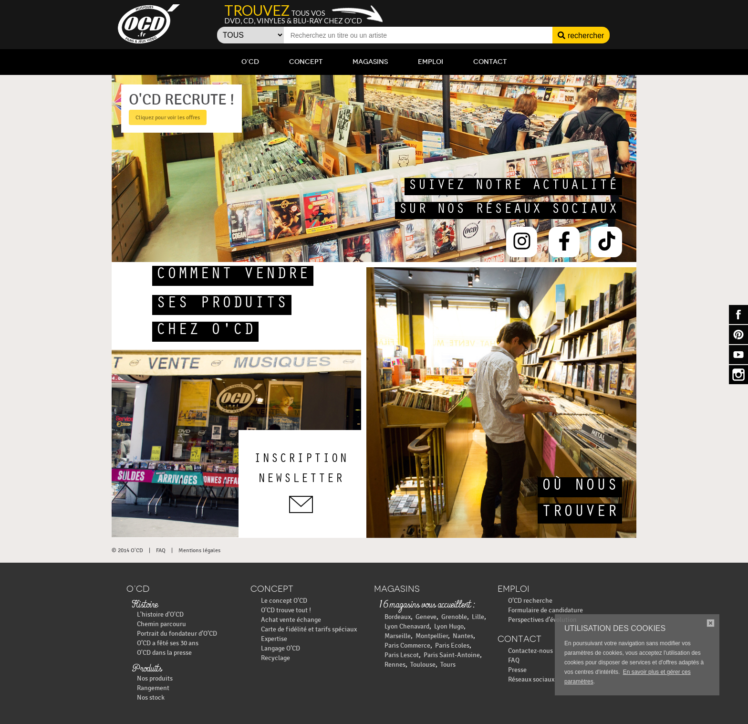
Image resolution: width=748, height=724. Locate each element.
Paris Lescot (401, 655)
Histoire (144, 605)
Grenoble (454, 617)
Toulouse (423, 665)
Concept (305, 62)
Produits (146, 669)
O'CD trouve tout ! (286, 610)
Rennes (394, 665)
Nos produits (155, 678)
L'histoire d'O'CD (160, 614)
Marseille (397, 636)
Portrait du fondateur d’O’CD (177, 634)
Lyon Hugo (449, 626)
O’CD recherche (530, 601)
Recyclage (275, 658)
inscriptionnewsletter (301, 483)
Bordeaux (397, 617)
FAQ (161, 550)
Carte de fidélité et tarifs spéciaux (309, 629)
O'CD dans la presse (164, 653)
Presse (517, 670)
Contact (490, 62)
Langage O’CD (280, 648)
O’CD (250, 62)
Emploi (430, 62)
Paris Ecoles (452, 645)
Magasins (370, 62)
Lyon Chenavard (406, 626)
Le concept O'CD (284, 601)
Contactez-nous (530, 651)
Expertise (274, 639)
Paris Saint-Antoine (452, 655)
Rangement (153, 688)
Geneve (426, 617)
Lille (478, 617)
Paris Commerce (407, 645)
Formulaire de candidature (545, 610)
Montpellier (432, 636)
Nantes (463, 636)
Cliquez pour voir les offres (167, 117)
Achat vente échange (291, 620)
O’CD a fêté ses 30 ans (167, 643)
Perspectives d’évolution (542, 620)
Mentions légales (199, 550)
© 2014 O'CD (127, 550)
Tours (448, 665)
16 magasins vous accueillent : (427, 605)
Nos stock (151, 697)
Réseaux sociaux (531, 679)
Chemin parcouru (161, 624)
